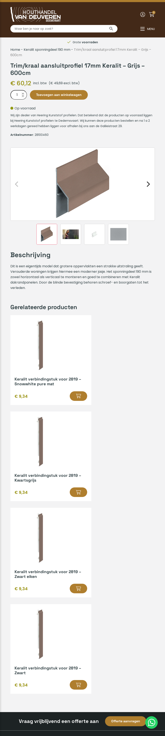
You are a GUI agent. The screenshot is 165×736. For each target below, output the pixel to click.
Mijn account (20, 582)
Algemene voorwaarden (58, 718)
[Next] (148, 184)
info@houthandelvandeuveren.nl (115, 662)
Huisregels (18, 575)
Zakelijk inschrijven (25, 602)
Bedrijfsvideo (95, 582)
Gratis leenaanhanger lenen (108, 575)
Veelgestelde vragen (27, 588)
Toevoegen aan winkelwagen (59, 95)
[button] (67, 396)
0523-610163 (99, 655)
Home (15, 49)
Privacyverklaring (96, 718)
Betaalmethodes (24, 562)
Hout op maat (96, 562)
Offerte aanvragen (125, 529)
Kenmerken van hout (102, 568)
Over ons (17, 624)
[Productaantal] (18, 95)
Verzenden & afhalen (27, 568)
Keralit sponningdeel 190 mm (47, 49)
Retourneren (20, 595)
